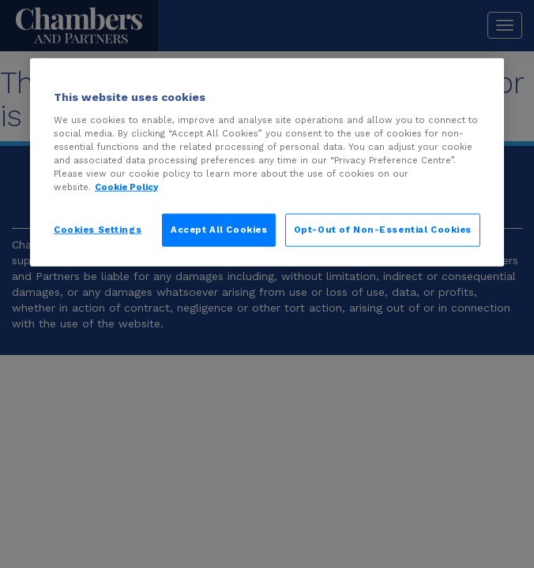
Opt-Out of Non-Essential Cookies (383, 229)
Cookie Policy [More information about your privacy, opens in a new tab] (126, 186)
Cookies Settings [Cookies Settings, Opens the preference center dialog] (97, 229)
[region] (267, 162)
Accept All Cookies (219, 229)
